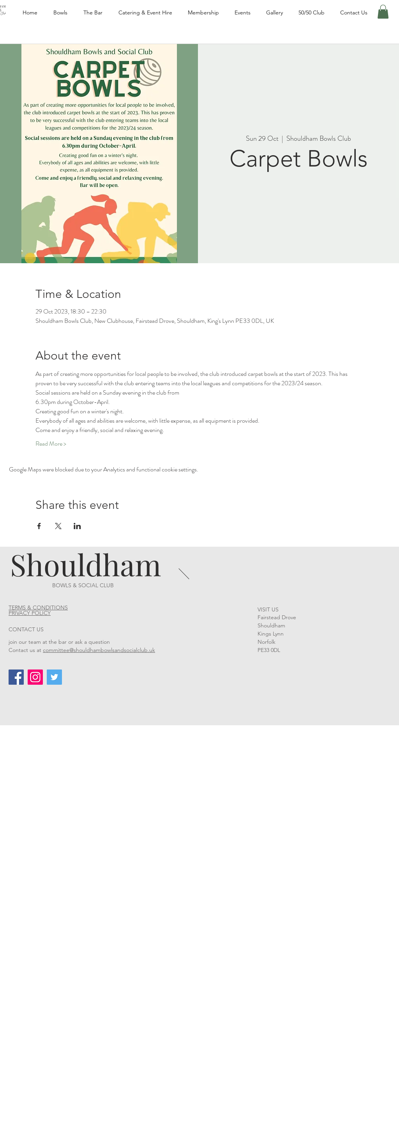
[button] (383, 12)
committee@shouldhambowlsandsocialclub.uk (99, 650)
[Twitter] (54, 677)
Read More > (50, 443)
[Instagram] (35, 677)
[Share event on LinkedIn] (77, 526)
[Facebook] (16, 677)
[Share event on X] (58, 526)
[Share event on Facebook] (39, 526)
